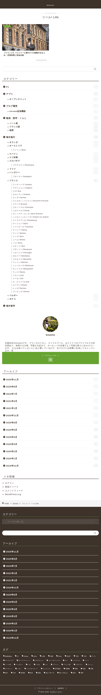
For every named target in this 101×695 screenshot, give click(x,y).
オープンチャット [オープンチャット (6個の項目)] (24, 660)
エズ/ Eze (17, 191)
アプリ (52, 93)
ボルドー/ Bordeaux (21, 256)
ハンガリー (53, 172)
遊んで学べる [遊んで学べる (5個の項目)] (50, 673)
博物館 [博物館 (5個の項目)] (68, 668)
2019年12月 (52, 465)
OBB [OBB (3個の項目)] (51, 656)
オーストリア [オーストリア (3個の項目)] (9, 660)
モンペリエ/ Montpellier (23, 269)
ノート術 (53, 123)
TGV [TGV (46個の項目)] (85, 656)
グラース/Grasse (20, 204)
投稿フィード (12, 487)
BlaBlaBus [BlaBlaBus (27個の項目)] (8, 656)
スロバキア (53, 160)
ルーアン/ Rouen (20, 285)
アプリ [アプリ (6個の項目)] (94, 656)
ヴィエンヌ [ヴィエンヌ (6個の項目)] (46, 668)
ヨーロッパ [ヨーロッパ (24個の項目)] (8, 668)
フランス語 (53, 126)
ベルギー (53, 295)
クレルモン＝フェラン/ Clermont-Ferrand (30, 201)
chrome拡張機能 (53, 111)
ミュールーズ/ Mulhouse (23, 266)
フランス (53, 180)
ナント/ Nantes (19, 233)
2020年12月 (52, 415)
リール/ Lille (18, 278)
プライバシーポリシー (45, 688)
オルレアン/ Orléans (21, 194)
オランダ (53, 142)
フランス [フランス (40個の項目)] (55, 664)
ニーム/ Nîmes (19, 240)
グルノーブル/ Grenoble (23, 207)
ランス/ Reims (19, 272)
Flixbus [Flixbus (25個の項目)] (26, 656)
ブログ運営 (52, 105)
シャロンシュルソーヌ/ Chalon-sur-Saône (31, 217)
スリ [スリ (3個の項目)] (66, 660)
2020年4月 (52, 436)
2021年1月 (52, 408)
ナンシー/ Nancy (20, 230)
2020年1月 (52, 458)
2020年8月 (52, 422)
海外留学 (52, 305)
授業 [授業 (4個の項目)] (92, 668)
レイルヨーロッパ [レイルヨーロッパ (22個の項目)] (32, 668)
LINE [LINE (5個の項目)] (43, 656)
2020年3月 (52, 444)
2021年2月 (52, 400)
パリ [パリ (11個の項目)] (46, 664)
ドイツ (53, 169)
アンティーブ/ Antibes (22, 185)
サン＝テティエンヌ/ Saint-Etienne (28, 214)
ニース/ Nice (18, 236)
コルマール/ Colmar (21, 211)
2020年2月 (52, 451)
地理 (53, 130)
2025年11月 (52, 379)
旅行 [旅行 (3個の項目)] (6, 673)
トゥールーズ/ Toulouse (23, 227)
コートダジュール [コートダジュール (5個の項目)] (54, 660)
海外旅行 (52, 136)
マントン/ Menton (20, 262)
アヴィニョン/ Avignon (22, 188)
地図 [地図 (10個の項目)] (76, 668)
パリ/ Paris (17, 243)
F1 (52, 86)
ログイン (9, 483)
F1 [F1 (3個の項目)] (18, 656)
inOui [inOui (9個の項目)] (35, 656)
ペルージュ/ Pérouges (22, 253)
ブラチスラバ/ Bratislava (23, 165)
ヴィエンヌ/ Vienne (21, 292)
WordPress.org (13, 494)
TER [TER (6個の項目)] (77, 656)
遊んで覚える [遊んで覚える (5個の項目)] (63, 673)
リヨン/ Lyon (18, 275)
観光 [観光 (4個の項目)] (31, 673)
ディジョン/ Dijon (20, 224)
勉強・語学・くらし (52, 117)
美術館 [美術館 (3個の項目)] (23, 673)
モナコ (53, 299)
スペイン (53, 154)
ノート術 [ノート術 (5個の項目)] (8, 664)
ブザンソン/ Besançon (22, 249)
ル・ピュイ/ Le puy (21, 282)
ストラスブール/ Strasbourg (25, 220)
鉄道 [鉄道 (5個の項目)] (74, 673)
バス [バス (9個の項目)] (29, 664)
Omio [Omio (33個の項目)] (60, 656)
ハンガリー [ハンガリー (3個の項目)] (19, 664)
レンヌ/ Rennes (19, 288)
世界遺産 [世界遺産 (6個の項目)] (58, 668)
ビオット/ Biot (19, 246)
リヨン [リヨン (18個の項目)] (19, 668)
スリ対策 (53, 157)
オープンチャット (53, 99)
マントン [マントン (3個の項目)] (90, 664)
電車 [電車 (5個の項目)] (82, 673)
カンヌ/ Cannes (19, 198)
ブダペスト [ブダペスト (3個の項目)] (79, 664)
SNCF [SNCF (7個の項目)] (69, 656)
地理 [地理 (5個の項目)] (84, 668)
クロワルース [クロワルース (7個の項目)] (39, 660)
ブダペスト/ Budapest (22, 177)
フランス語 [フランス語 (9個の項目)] (67, 664)
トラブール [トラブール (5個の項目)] (76, 660)
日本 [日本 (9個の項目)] (14, 673)
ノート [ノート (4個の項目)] (87, 660)
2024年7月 (52, 393)
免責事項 (61, 688)
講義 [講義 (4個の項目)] (39, 673)
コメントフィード (14, 490)
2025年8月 (52, 386)
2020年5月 (52, 429)
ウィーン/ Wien (19, 150)
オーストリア (53, 145)
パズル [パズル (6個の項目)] (38, 664)
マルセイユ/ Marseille (22, 259)
